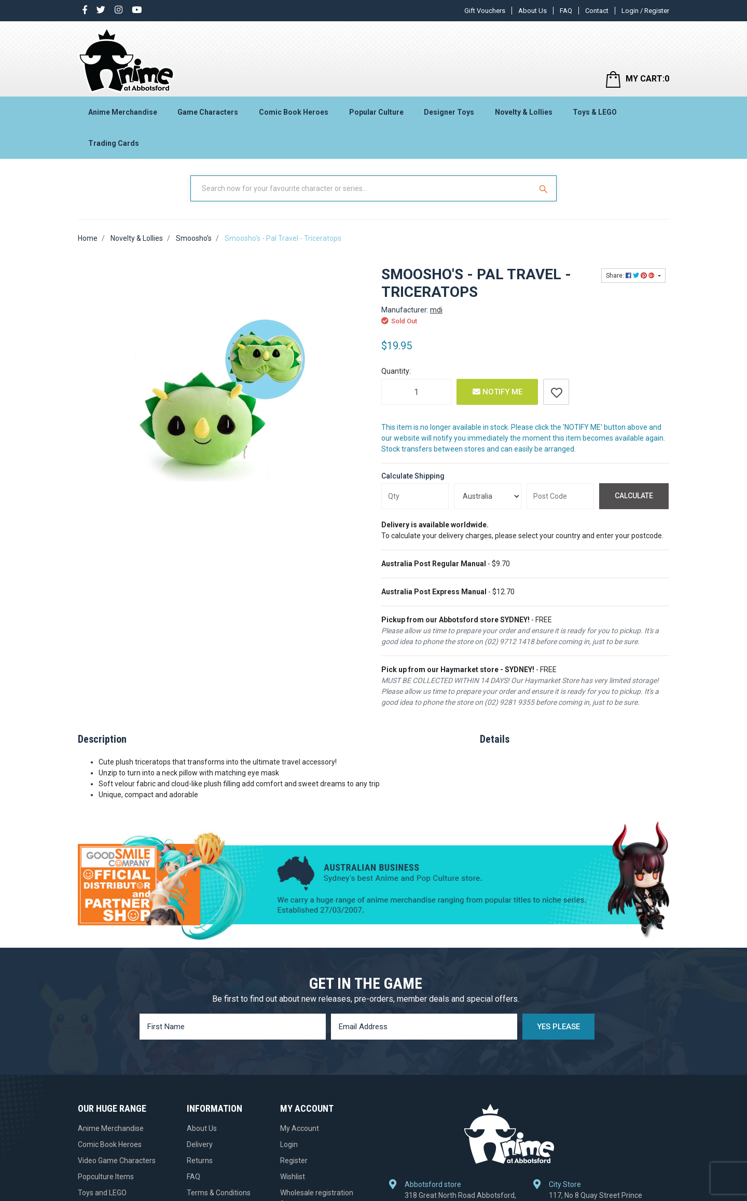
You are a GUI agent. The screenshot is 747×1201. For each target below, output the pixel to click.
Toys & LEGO (595, 112)
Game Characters (207, 112)
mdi (436, 310)
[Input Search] (362, 188)
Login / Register (645, 11)
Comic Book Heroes (293, 112)
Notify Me (497, 392)
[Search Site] (544, 188)
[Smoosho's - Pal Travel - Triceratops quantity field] (416, 392)
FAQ (566, 11)
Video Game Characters (117, 1160)
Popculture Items (106, 1176)
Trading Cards (113, 143)
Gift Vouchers (484, 11)
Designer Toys (449, 112)
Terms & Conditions (219, 1193)
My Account (299, 1128)
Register (294, 1160)
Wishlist (292, 1176)
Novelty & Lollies (523, 112)
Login (289, 1144)
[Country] (487, 496)
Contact (596, 11)
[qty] (415, 496)
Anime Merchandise (122, 112)
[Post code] (560, 496)
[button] (556, 392)
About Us (532, 11)
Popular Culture (376, 112)
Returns (200, 1160)
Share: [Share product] (631, 275)
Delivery (200, 1144)
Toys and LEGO (102, 1193)
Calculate (634, 496)
